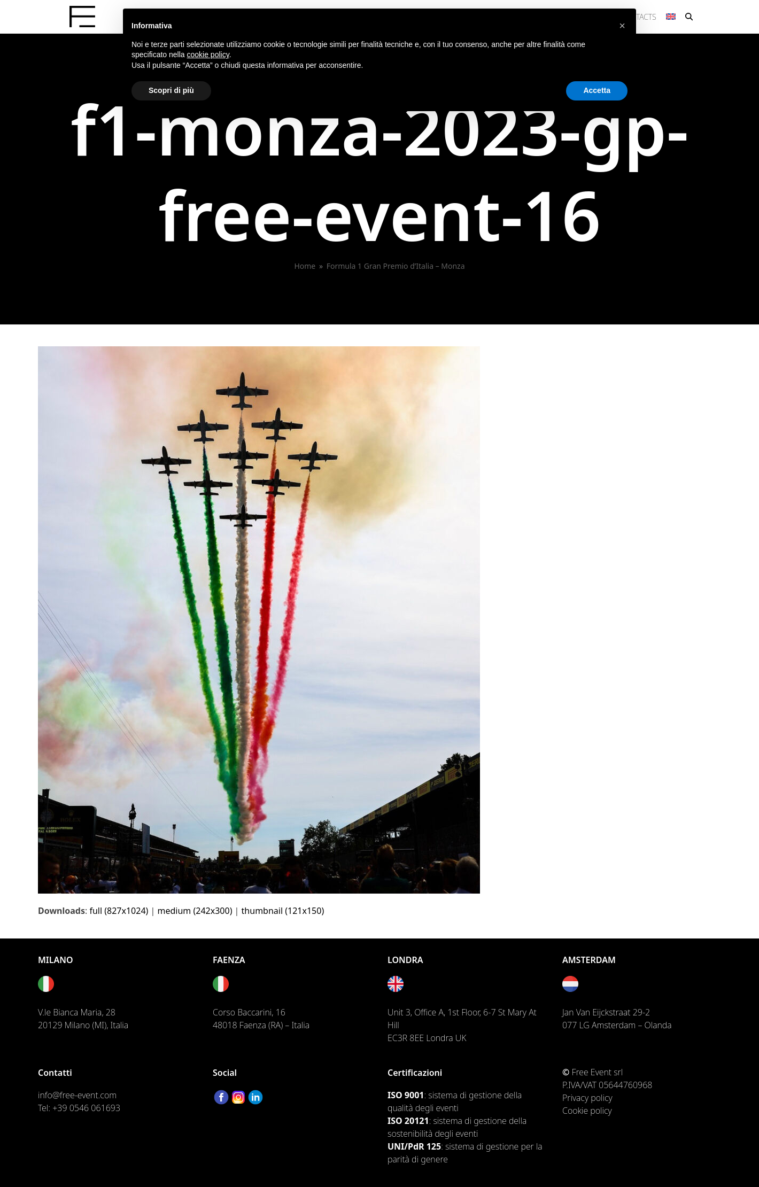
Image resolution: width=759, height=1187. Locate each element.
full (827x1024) (118, 911)
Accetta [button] (596, 90)
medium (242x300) (195, 911)
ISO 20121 (408, 1121)
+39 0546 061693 (86, 1108)
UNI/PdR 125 (414, 1146)
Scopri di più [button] (171, 90)
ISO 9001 (406, 1095)
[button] (689, 16)
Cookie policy (587, 1110)
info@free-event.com (77, 1095)
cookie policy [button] (208, 54)
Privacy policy (587, 1098)
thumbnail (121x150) (283, 911)
